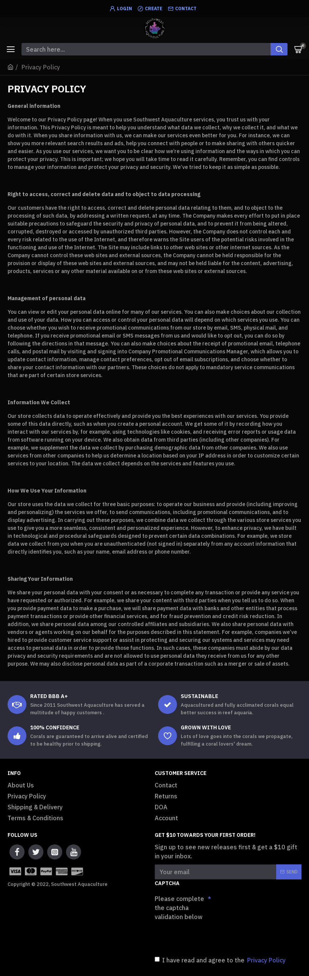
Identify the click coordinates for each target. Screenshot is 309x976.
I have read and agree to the (221, 960)
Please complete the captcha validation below (179, 908)
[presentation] (207, 936)
